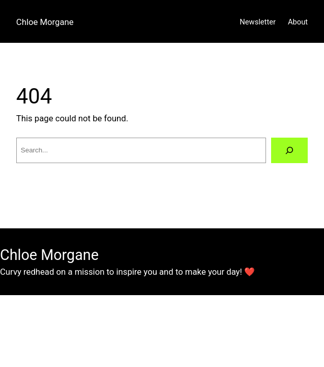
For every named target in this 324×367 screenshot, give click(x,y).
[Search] (289, 150)
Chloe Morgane (45, 22)
